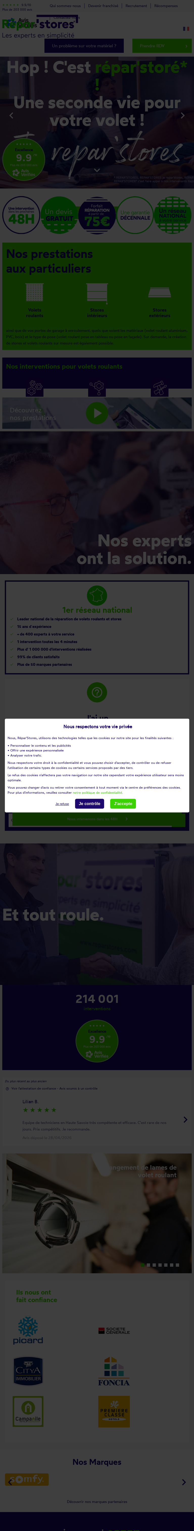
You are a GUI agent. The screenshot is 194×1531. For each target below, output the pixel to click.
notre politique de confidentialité (97, 792)
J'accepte (123, 804)
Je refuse (62, 804)
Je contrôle (89, 804)
